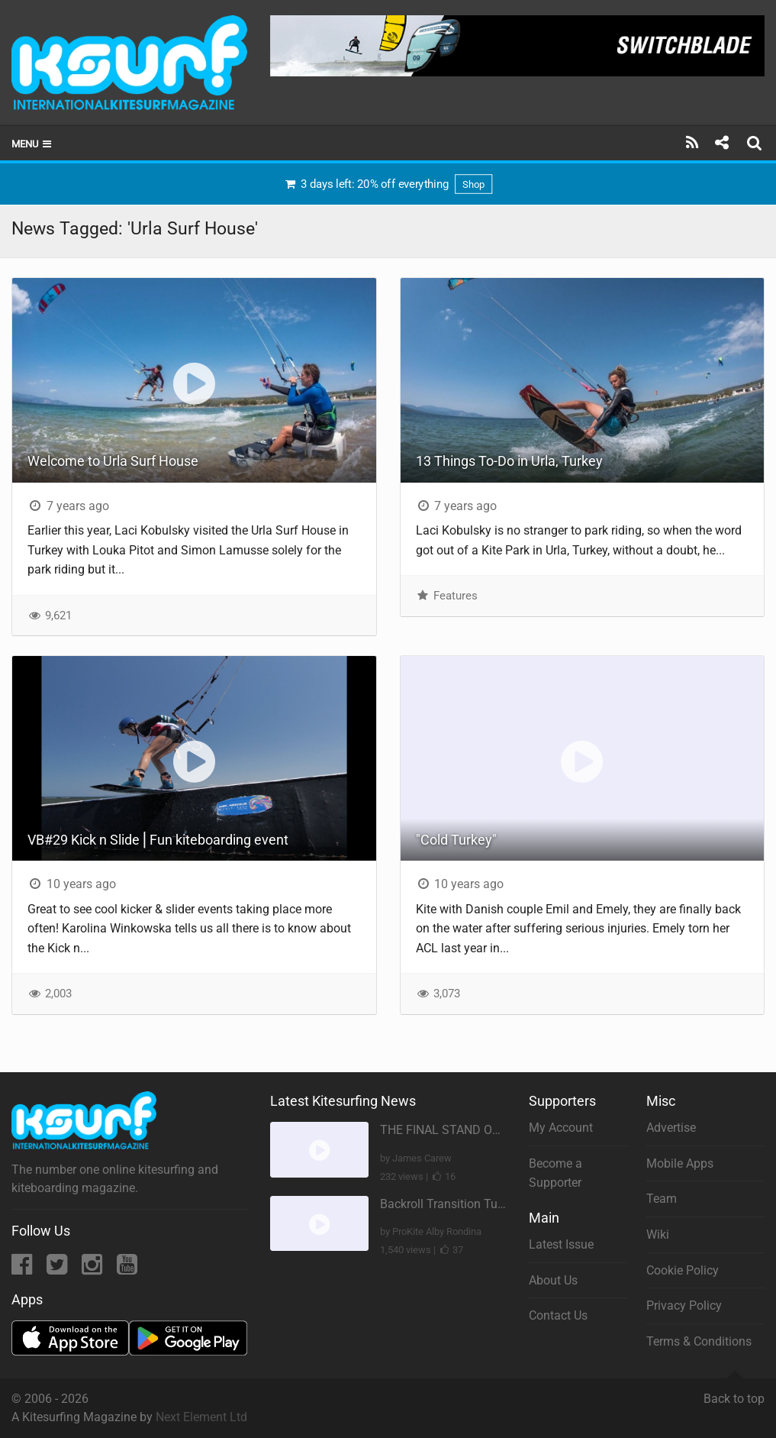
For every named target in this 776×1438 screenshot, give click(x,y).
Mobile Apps (679, 1163)
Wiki (657, 1234)
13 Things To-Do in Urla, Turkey (509, 461)
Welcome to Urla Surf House (112, 461)
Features (447, 596)
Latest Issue (561, 1244)
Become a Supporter (555, 1173)
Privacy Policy (684, 1305)
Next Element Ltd (201, 1417)
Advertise (671, 1127)
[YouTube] (127, 1269)
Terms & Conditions (699, 1341)
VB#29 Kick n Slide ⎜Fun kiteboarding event (157, 840)
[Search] (756, 143)
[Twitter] (58, 1269)
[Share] (721, 143)
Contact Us (558, 1315)
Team (661, 1198)
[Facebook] (23, 1269)
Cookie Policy (682, 1270)
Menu (32, 144)
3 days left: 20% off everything (388, 184)
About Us (553, 1280)
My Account (561, 1127)
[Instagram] (93, 1269)
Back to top (734, 1392)
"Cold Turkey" (456, 840)
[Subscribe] (692, 143)
